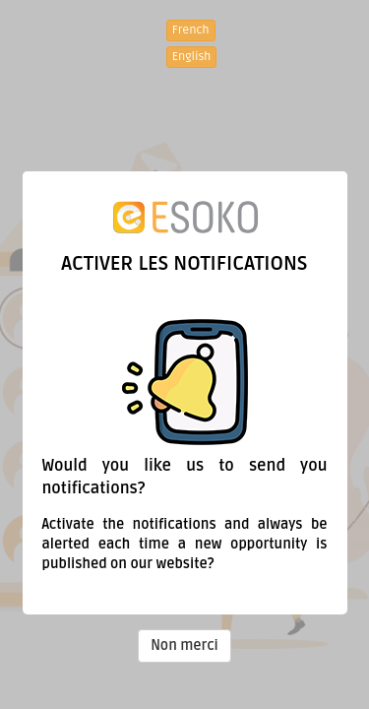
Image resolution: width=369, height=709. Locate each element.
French (191, 30)
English (192, 56)
